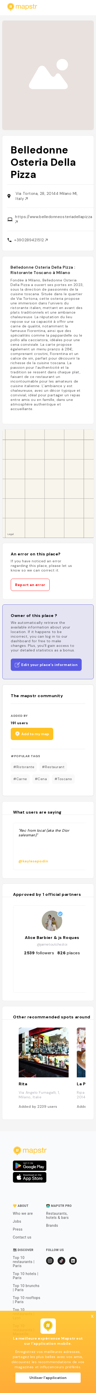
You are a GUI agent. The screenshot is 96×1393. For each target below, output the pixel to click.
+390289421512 (31, 240)
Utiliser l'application (48, 1377)
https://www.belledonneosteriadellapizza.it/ (53, 218)
